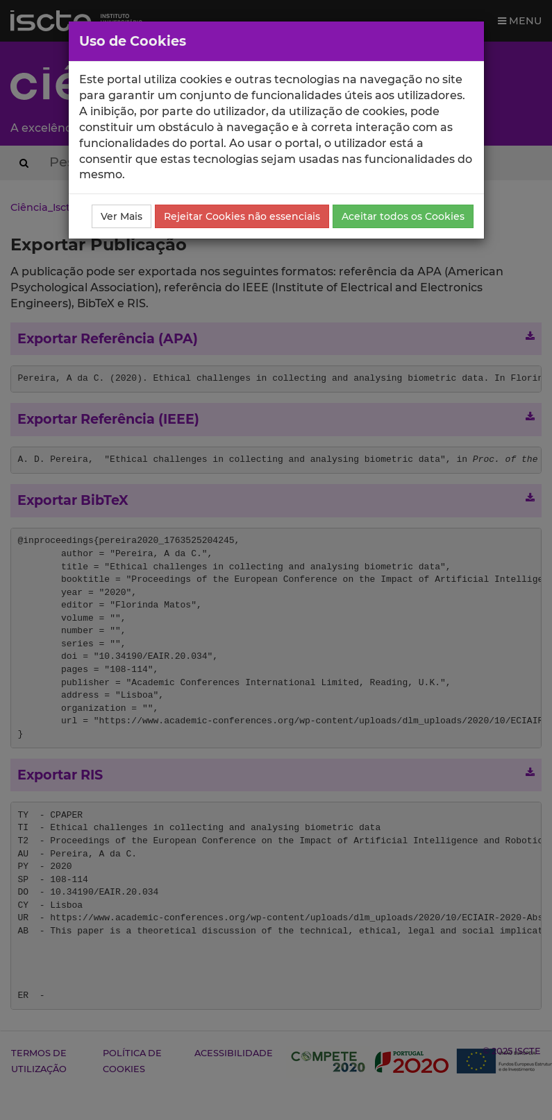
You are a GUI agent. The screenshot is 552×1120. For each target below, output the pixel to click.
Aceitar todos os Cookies (403, 216)
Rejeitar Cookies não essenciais (242, 216)
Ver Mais (121, 216)
